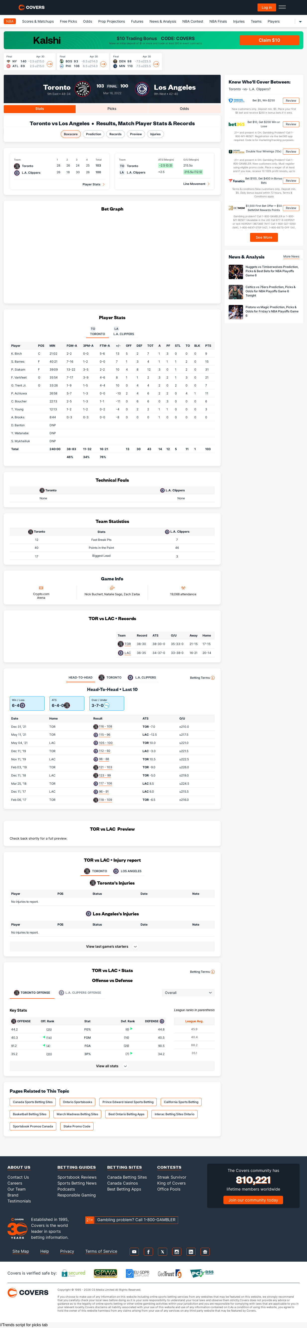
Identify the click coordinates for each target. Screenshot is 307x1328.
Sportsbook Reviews (77, 1177)
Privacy (67, 1251)
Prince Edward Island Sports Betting (128, 1102)
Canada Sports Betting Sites (32, 1102)
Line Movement (194, 184)
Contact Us (18, 1177)
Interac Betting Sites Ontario (174, 1114)
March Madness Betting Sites (77, 1114)
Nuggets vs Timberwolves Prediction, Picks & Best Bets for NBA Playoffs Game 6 (272, 271)
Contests (169, 1167)
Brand (12, 1195)
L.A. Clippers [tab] (123, 331)
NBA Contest (192, 21)
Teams (256, 21)
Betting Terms (202, 678)
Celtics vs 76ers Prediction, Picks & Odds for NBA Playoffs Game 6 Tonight (271, 291)
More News (291, 256)
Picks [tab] (111, 108)
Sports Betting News (77, 1183)
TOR (128, 644)
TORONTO (95, 871)
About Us (19, 1167)
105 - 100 (106, 743)
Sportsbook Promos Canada (33, 1126)
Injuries (239, 21)
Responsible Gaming (76, 1195)
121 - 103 (105, 767)
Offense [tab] (32, 993)
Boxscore (71, 134)
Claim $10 (269, 40)
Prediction (93, 134)
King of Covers (171, 1183)
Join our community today (253, 1200)
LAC (128, 653)
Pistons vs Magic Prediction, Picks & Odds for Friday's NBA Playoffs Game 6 (272, 311)
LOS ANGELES (127, 871)
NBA (9, 21)
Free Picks (68, 21)
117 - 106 (105, 783)
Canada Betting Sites (127, 1177)
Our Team (16, 1189)
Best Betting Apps (124, 1189)
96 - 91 (104, 791)
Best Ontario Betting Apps (126, 1114)
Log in (267, 7)
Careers (14, 1183)
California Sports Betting (181, 1102)
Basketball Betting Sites (29, 1114)
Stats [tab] (39, 108)
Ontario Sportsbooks (77, 1102)
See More (264, 237)
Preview (136, 134)
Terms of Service (101, 1251)
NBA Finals (218, 21)
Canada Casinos (122, 1183)
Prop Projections (111, 21)
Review (291, 100)
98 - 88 (104, 759)
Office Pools (168, 1189)
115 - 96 (104, 734)
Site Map (20, 1251)
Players (274, 21)
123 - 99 (105, 775)
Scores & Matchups (38, 21)
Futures (137, 21)
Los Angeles (175, 86)
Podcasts (66, 1189)
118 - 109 (105, 800)
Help (44, 1251)
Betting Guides (76, 1167)
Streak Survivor (171, 1177)
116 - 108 (105, 726)
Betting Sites (124, 1167)
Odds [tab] (184, 108)
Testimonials (19, 1201)
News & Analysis (163, 21)
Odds (87, 21)
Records (115, 134)
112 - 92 (104, 751)
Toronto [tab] (97, 331)
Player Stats (92, 184)
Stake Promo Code (76, 1126)
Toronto (57, 86)
